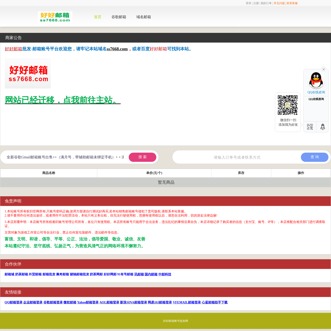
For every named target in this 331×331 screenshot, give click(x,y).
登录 (248, 3)
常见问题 (279, 3)
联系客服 (292, 3)
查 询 (315, 157)
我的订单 (266, 3)
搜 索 (142, 157)
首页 (97, 17)
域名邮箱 (143, 17)
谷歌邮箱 (118, 17)
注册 (256, 3)
